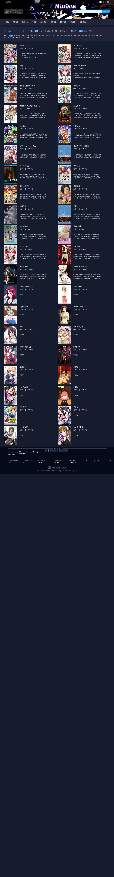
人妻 (24, 37)
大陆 (41, 31)
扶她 (13, 37)
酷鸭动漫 (13, 11)
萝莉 (86, 35)
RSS (109, 460)
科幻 (50, 35)
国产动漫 (63, 22)
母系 (20, 37)
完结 (90, 31)
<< (46, 450)
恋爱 (23, 35)
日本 (56, 31)
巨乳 (9, 37)
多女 (31, 37)
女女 (28, 37)
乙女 (82, 35)
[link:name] (11, 454)
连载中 (86, 31)
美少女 (27, 35)
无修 (97, 35)
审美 (93, 35)
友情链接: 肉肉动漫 (13, 461)
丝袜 (101, 35)
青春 (58, 35)
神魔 (43, 35)
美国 (52, 31)
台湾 (48, 31)
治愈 (89, 35)
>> (66, 450)
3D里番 (34, 22)
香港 (44, 31)
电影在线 (83, 22)
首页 (7, 22)
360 (98, 460)
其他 (63, 31)
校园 (31, 35)
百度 (86, 461)
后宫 (78, 35)
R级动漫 (15, 22)
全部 (36, 31)
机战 (47, 35)
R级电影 (73, 22)
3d (71, 35)
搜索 (104, 11)
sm (69, 35)
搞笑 (35, 35)
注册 (108, 2)
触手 (75, 35)
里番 (17, 37)
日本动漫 (53, 22)
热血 (15, 35)
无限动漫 (43, 22)
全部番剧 (8, 2)
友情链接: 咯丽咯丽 (28, 461)
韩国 (59, 31)
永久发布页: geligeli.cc (41, 461)
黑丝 (5, 37)
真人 (54, 35)
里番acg (25, 22)
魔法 (62, 35)
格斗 (19, 35)
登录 (104, 2)
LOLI (39, 35)
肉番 (65, 35)
